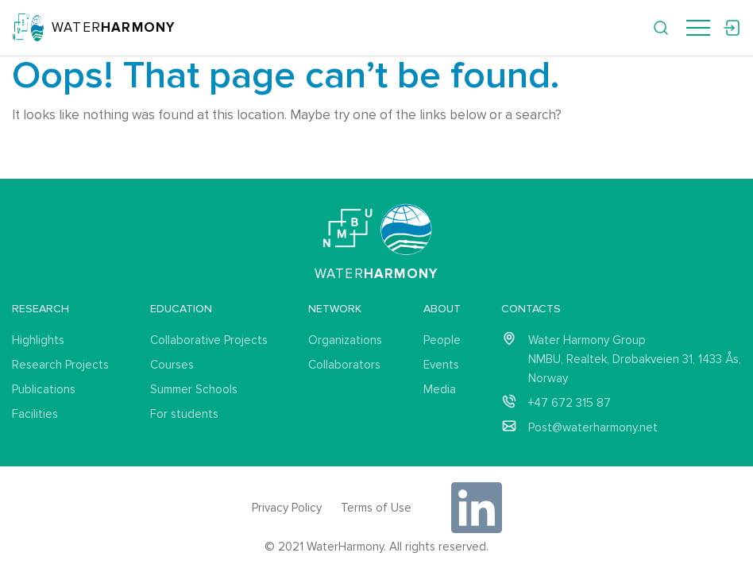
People (442, 340)
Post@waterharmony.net (593, 427)
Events (441, 365)
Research (40, 308)
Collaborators (344, 365)
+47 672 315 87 (569, 403)
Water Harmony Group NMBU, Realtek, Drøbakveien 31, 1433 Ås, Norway (634, 359)
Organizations (345, 340)
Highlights (38, 340)
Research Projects (60, 365)
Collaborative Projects (209, 340)
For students (184, 414)
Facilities (35, 414)
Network (334, 308)
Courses (172, 365)
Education (181, 308)
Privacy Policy (287, 507)
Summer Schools (193, 389)
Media (439, 389)
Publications (43, 389)
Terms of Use (376, 507)
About (442, 308)
